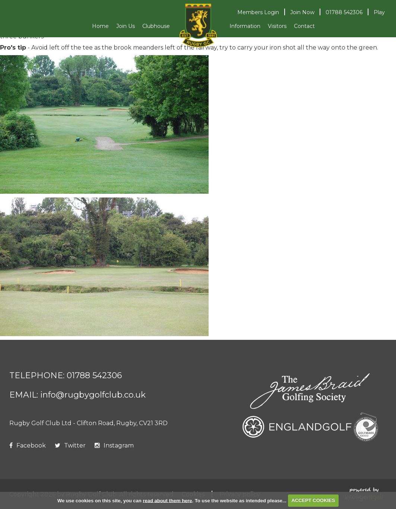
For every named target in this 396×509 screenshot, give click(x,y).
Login (258, 12)
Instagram (114, 445)
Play (379, 12)
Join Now (302, 12)
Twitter (70, 445)
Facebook (27, 445)
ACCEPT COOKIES (313, 500)
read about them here (167, 500)
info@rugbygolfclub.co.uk (93, 395)
